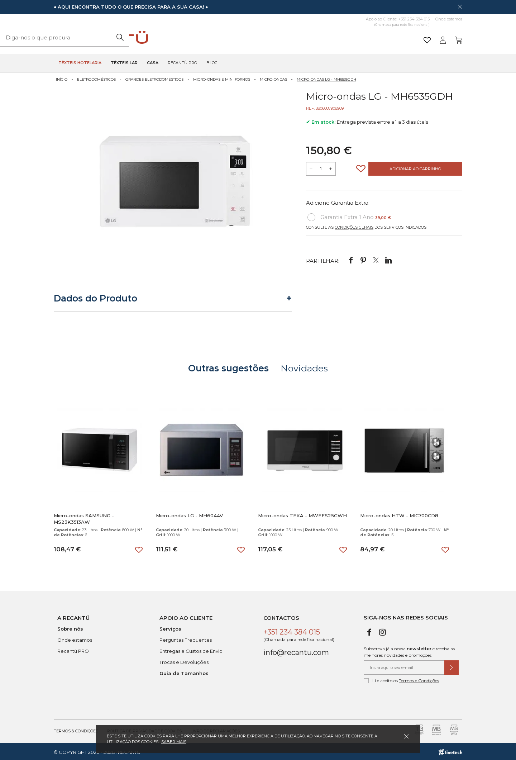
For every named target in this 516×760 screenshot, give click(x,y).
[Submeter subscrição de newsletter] (451, 666)
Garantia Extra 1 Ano (349, 216)
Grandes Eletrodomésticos (154, 78)
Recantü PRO (73, 649)
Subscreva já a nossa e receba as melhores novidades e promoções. (409, 650)
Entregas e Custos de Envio (191, 649)
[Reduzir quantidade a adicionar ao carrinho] (311, 168)
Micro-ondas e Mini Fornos (221, 78)
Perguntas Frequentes (185, 638)
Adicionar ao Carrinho (415, 167)
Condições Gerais (354, 226)
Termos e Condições (419, 679)
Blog (212, 63)
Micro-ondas (273, 78)
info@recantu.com (296, 651)
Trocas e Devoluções (184, 661)
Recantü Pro (182, 63)
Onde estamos (448, 19)
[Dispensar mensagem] (459, 6)
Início (61, 78)
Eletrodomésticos (96, 78)
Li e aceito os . (402, 679)
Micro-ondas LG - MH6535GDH (326, 78)
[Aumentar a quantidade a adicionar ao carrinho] (331, 168)
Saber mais (173, 741)
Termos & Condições (76, 729)
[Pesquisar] (313, 37)
